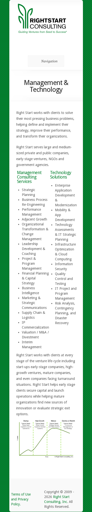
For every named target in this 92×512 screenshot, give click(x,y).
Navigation (45, 61)
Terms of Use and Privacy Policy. (21, 499)
